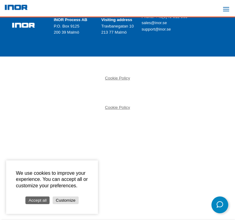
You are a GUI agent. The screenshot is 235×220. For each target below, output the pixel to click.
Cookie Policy (117, 78)
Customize (65, 200)
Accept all (37, 200)
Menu (228, 6)
